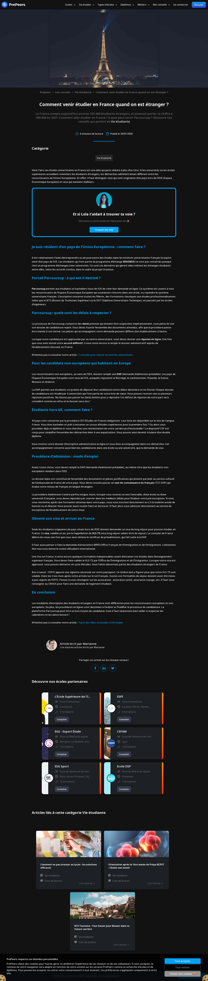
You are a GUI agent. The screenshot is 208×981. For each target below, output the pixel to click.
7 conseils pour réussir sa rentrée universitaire (105, 354)
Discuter (199, 4)
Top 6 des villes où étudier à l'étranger (100, 622)
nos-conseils (62, 92)
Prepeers (45, 92)
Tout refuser (182, 967)
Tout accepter (183, 961)
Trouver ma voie (104, 229)
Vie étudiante (83, 92)
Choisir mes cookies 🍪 (182, 973)
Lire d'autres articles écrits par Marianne (82, 647)
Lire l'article (86, 883)
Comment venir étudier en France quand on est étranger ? (132, 92)
